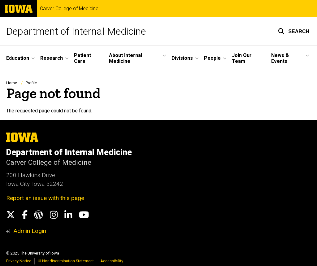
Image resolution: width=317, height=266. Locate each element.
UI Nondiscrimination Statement (66, 261)
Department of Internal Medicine (76, 31)
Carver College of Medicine (69, 8)
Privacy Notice (18, 261)
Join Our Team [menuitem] (242, 58)
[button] (293, 31)
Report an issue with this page (45, 198)
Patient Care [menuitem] (82, 58)
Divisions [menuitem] (182, 58)
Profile (31, 83)
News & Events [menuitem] (280, 58)
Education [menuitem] (17, 58)
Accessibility (111, 261)
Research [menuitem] (51, 58)
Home (11, 83)
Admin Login (29, 230)
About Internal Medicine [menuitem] (125, 58)
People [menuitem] (212, 58)
